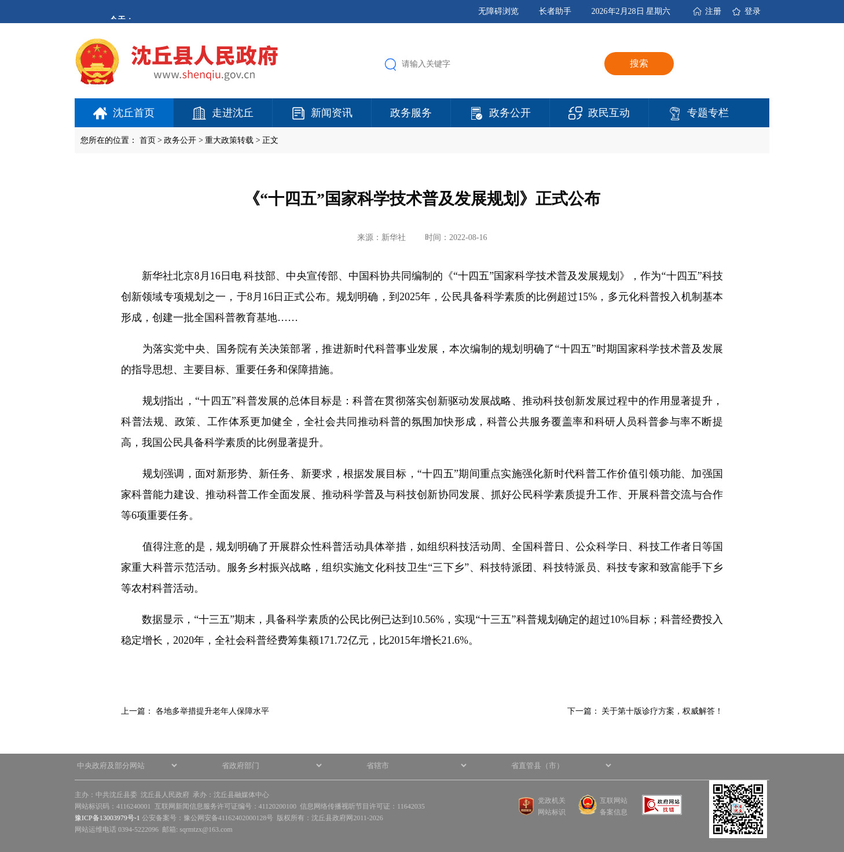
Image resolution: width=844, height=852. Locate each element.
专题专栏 (708, 113)
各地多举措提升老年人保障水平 (212, 711)
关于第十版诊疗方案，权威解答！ (662, 711)
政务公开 (510, 113)
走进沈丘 (233, 113)
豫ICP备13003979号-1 (107, 818)
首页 (148, 140)
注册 (713, 11)
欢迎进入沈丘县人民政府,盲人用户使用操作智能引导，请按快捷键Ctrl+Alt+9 (0, 0)
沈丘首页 (134, 113)
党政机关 (552, 800)
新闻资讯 (332, 113)
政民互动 (609, 113)
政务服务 (411, 113)
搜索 (639, 63)
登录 (752, 11)
